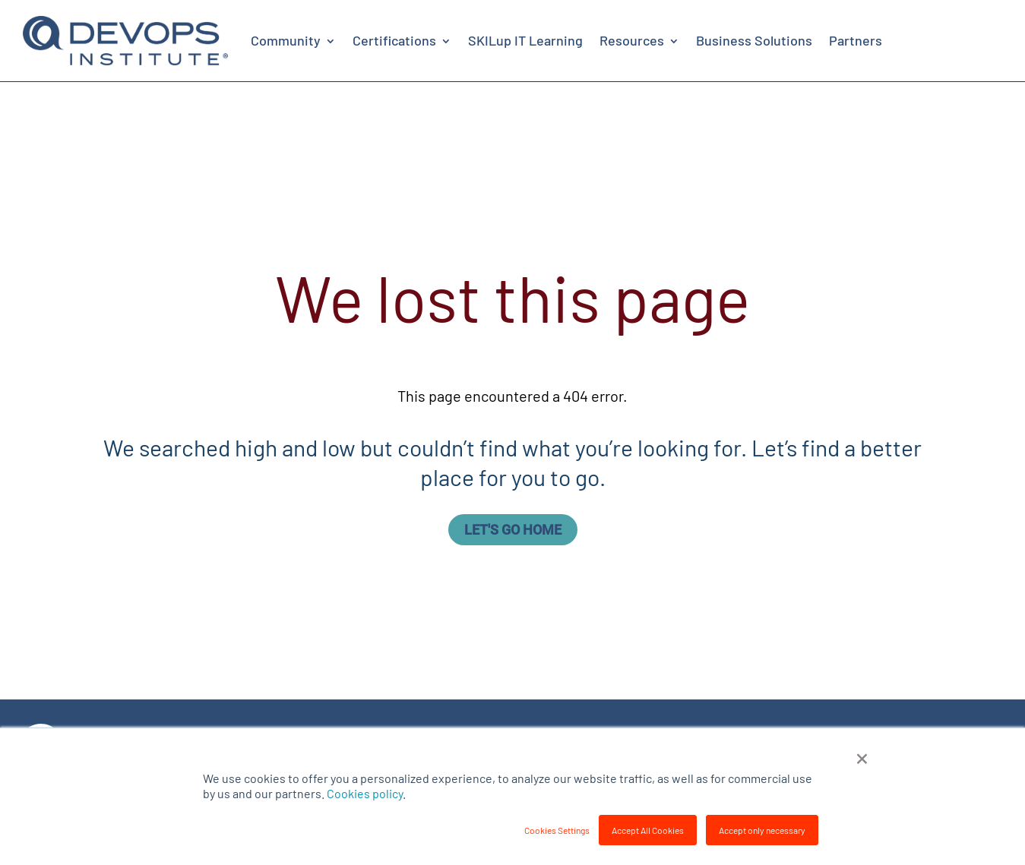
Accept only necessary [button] (762, 830)
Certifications (394, 40)
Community (286, 40)
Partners (855, 40)
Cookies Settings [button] (557, 830)
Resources (631, 40)
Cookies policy (365, 793)
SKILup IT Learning (525, 40)
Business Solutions (754, 40)
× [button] (862, 756)
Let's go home (513, 530)
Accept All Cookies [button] (648, 830)
